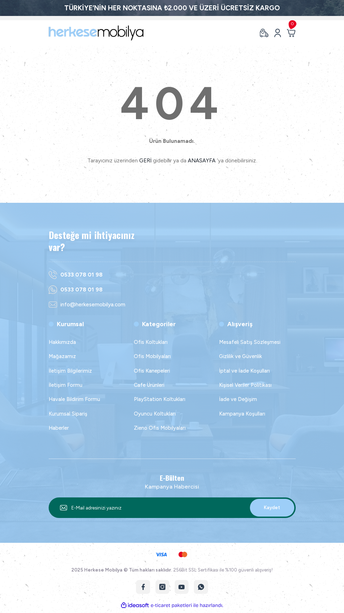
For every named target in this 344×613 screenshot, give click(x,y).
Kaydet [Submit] (272, 507)
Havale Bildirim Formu (74, 399)
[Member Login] (277, 33)
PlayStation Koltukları (159, 399)
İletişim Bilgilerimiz (70, 371)
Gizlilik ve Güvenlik (240, 356)
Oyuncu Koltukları (155, 414)
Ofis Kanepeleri (152, 371)
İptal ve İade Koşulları (244, 371)
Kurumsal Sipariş (68, 414)
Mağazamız (62, 356)
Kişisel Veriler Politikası (245, 385)
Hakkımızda (62, 342)
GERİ (145, 160)
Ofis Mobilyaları (152, 356)
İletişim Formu (65, 385)
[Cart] (291, 33)
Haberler (59, 428)
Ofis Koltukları (151, 342)
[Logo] (96, 33)
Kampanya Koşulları (242, 414)
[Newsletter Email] (172, 507)
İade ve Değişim (238, 399)
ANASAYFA (201, 160)
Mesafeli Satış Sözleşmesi (249, 342)
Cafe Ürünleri (149, 385)
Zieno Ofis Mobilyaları (160, 428)
